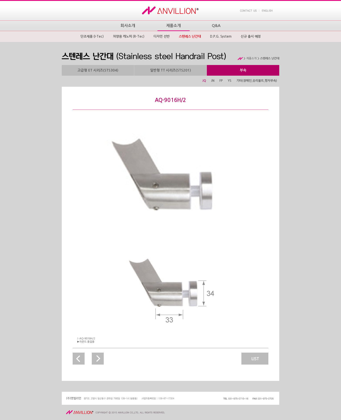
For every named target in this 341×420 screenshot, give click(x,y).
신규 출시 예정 (251, 36)
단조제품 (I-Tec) (92, 36)
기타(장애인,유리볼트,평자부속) (256, 80)
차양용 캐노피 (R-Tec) (128, 36)
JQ (204, 80)
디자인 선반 (162, 36)
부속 (243, 70)
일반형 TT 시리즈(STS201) (170, 70)
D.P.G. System (221, 36)
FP (221, 80)
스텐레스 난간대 (190, 36)
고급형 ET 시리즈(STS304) (97, 70)
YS (229, 80)
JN (212, 80)
